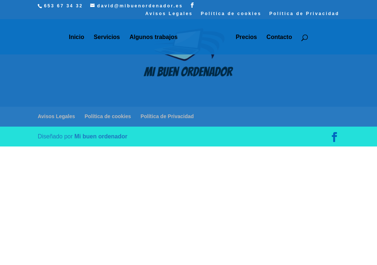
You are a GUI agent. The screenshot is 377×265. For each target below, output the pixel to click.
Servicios (107, 37)
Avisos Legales (169, 13)
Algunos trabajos (154, 37)
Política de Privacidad (304, 13)
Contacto (279, 37)
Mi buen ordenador (100, 136)
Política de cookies (231, 13)
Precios (246, 37)
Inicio (76, 37)
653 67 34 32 (63, 5)
